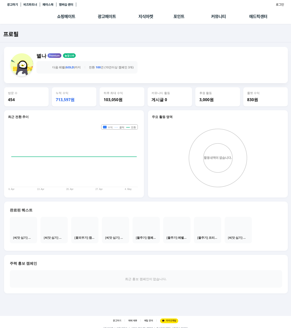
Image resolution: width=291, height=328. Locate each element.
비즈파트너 (30, 4)
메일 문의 (148, 320)
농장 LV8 (69, 55)
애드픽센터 (258, 16)
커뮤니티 (218, 16)
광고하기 (12, 4)
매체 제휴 (132, 320)
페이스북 (48, 4)
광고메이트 (107, 16)
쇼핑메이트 (66, 16)
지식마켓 (145, 16)
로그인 (280, 4)
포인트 (178, 16)
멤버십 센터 (66, 4)
